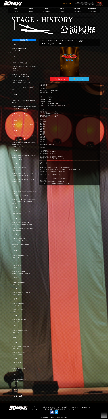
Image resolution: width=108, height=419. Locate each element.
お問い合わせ (75, 407)
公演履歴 (64, 407)
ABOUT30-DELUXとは (46, 10)
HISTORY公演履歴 (61, 10)
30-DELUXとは (54, 407)
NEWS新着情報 (31, 10)
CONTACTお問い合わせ (77, 10)
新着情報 (44, 407)
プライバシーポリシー (37, 409)
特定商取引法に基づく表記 (55, 409)
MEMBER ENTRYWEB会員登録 (92, 10)
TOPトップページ (15, 10)
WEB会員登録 (86, 407)
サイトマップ (70, 409)
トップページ (35, 407)
